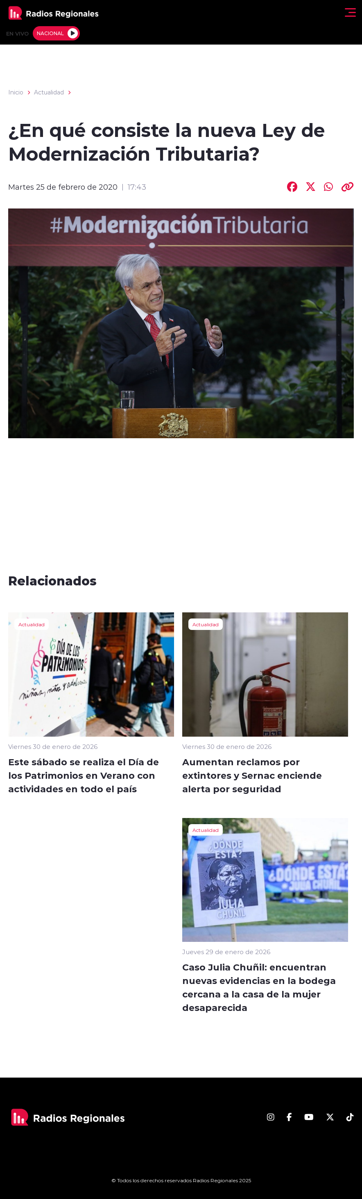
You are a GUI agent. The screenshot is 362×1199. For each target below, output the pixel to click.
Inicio (15, 92)
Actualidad (49, 92)
